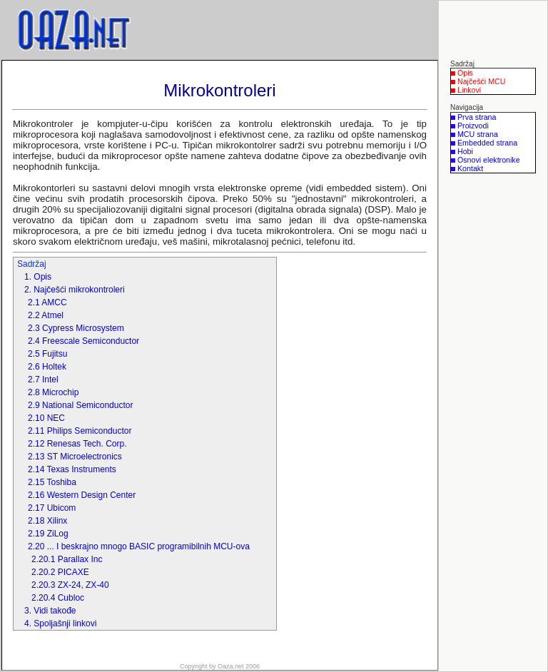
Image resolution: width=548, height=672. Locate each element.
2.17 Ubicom (52, 508)
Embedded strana (487, 142)
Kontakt (470, 168)
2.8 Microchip (53, 392)
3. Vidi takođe (50, 611)
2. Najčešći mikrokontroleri (74, 290)
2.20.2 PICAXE (60, 572)
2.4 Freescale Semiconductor (83, 341)
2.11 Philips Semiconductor (79, 431)
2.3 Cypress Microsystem (76, 328)
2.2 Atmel (46, 315)
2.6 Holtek (47, 367)
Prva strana (477, 117)
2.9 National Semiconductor (80, 405)
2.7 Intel (43, 380)
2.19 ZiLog (48, 534)
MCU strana (477, 134)
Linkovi (469, 90)
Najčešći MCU (481, 81)
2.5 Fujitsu (47, 354)
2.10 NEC (46, 418)
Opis (465, 72)
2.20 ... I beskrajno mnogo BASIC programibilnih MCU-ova (139, 546)
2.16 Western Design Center (82, 495)
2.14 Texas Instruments (72, 469)
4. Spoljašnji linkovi (60, 623)
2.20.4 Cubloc (57, 598)
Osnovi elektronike (488, 160)
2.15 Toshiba (52, 482)
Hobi (465, 151)
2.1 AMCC (47, 302)
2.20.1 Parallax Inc (66, 559)
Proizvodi (473, 125)
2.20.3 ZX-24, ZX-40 (70, 585)
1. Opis (37, 277)
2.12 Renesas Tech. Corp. (77, 444)
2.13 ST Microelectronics (75, 457)
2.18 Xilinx (47, 521)
